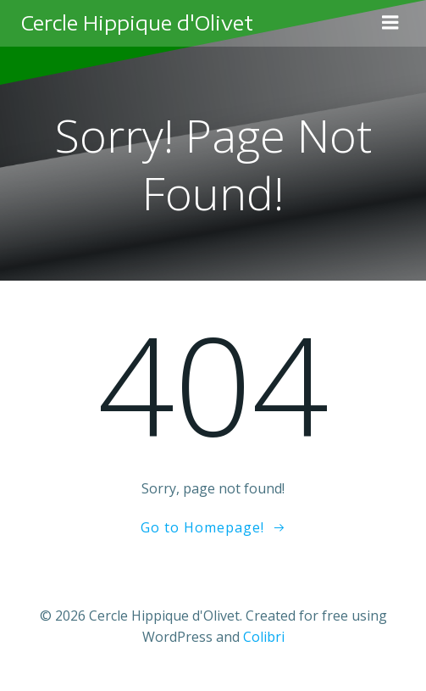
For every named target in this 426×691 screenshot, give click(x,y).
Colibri (264, 636)
